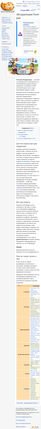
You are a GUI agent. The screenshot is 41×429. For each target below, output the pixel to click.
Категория (20, 403)
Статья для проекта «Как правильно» (34, 332)
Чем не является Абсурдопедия (35, 310)
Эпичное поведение (35, 313)
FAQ (38, 288)
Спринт (32, 352)
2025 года (19, 189)
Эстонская (32, 397)
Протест (32, 306)
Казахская (32, 384)
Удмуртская (33, 394)
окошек (29, 88)
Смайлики (32, 375)
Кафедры (26, 388)
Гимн (31, 370)
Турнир (36, 352)
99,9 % (25, 36)
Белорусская (33, 381)
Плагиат (36, 308)
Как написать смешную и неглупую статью (35, 323)
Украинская (33, 395)
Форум (36, 362)
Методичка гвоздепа (35, 316)
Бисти (37, 82)
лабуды (29, 45)
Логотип (35, 370)
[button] (6, 59)
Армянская (32, 378)
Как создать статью (34, 319)
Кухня (31, 330)
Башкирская (33, 380)
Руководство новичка (35, 318)
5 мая (38, 187)
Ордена (32, 362)
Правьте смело (33, 321)
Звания (32, 361)
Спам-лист (36, 346)
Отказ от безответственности (23, 423)
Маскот (38, 372)
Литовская (32, 389)
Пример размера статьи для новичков (35, 335)
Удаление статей (34, 343)
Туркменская (33, 392)
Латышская (33, 388)
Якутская (38, 397)
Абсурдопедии (32, 30)
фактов (35, 41)
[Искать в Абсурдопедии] (36, 9)
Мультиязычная (34, 398)
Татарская (32, 391)
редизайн (33, 372)
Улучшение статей (34, 347)
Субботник (32, 355)
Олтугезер (32, 373)
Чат (31, 365)
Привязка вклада (34, 292)
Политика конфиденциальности (24, 417)
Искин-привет (33, 294)
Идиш (37, 383)
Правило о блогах (34, 364)
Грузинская (32, 383)
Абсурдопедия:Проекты (31, 403)
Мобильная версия (20, 426)
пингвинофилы (25, 161)
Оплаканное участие (35, 314)
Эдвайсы (38, 373)
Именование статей (34, 325)
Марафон (32, 354)
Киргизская (32, 386)
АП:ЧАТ (26, 52)
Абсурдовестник (34, 367)
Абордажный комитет (35, 349)
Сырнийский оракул (34, 351)
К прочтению (33, 288)
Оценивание (37, 361)
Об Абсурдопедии (20, 420)
